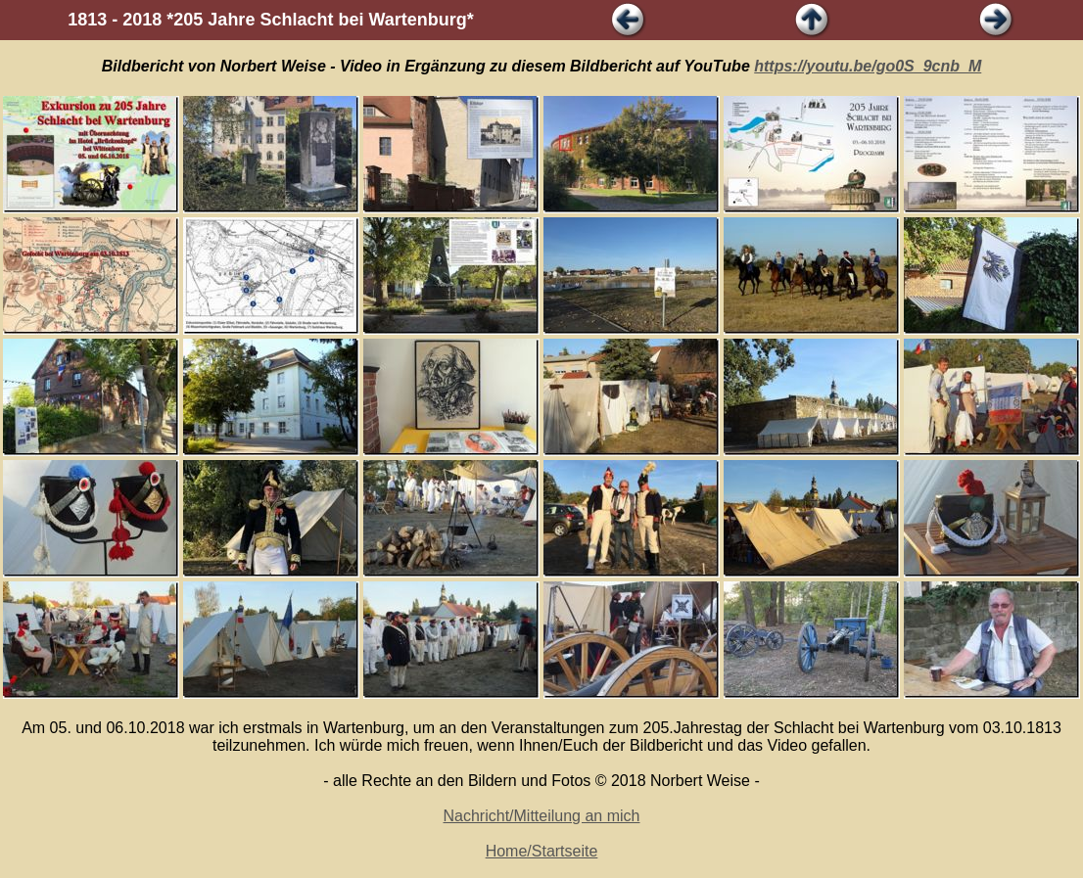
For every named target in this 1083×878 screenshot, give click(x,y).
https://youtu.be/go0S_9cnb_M (867, 66)
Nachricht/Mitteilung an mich (542, 816)
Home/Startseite (542, 851)
